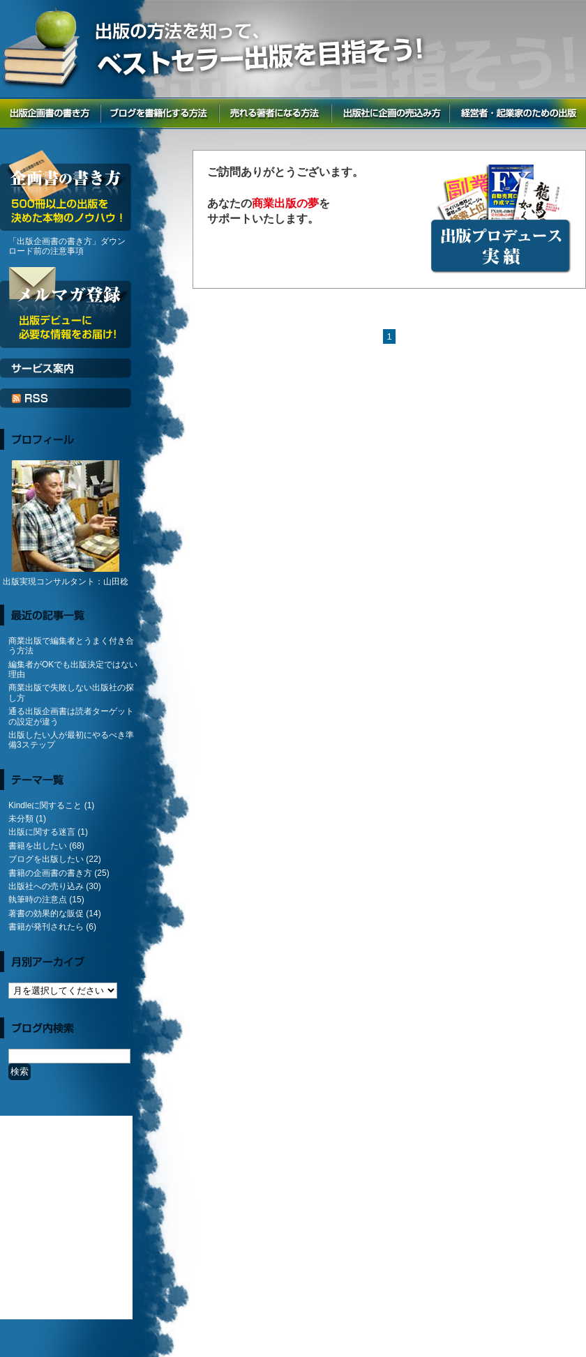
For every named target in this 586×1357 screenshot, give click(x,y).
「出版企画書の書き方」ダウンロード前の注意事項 (67, 246)
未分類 (20, 819)
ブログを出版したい (46, 859)
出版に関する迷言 (41, 832)
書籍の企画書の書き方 (50, 873)
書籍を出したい (37, 846)
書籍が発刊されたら (46, 927)
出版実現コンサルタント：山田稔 (65, 581)
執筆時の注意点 (37, 899)
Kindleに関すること (45, 805)
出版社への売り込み (46, 886)
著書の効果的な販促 (46, 913)
